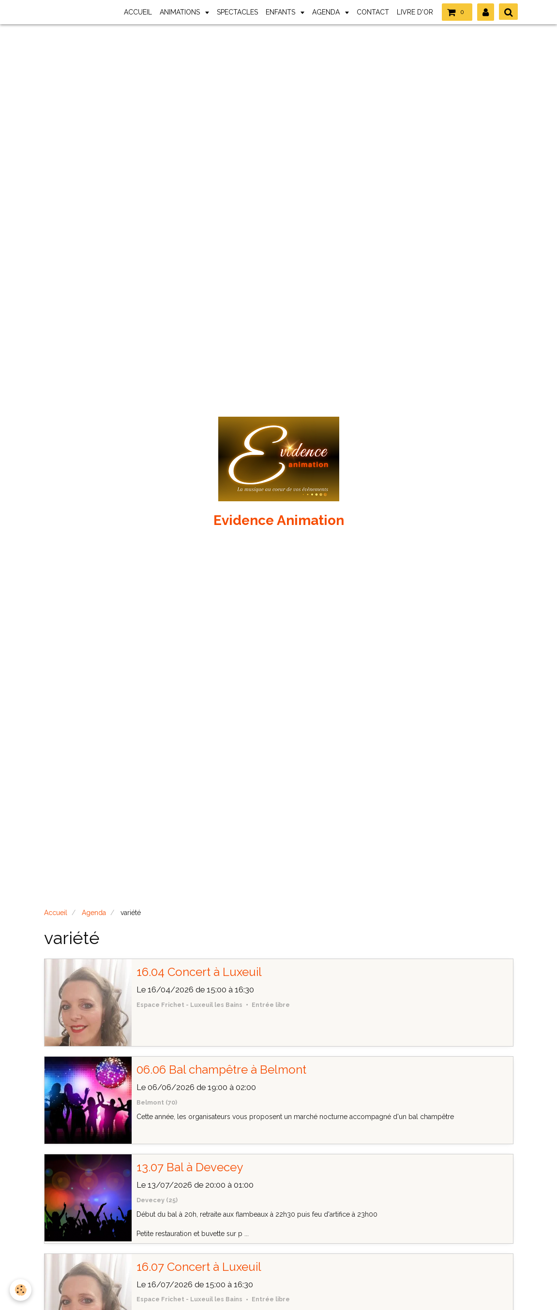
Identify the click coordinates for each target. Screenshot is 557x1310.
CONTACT (373, 12)
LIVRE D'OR (415, 12)
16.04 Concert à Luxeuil (199, 972)
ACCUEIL (138, 12)
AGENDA (327, 12)
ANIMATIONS (181, 12)
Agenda (94, 913)
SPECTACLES (237, 12)
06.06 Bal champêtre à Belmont (221, 1070)
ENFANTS (281, 12)
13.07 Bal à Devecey (189, 1167)
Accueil (55, 913)
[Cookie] (20, 1290)
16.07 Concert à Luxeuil (198, 1267)
